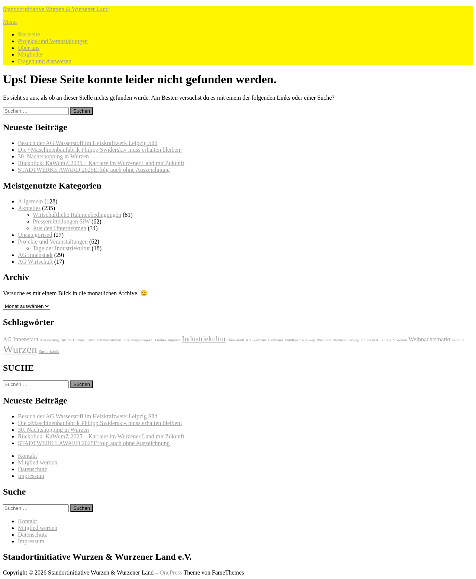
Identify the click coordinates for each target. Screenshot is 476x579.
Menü (10, 22)
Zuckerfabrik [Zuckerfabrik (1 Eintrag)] (49, 352)
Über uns (28, 48)
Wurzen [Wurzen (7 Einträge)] (20, 349)
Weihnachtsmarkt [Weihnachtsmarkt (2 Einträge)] (429, 339)
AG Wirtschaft (35, 261)
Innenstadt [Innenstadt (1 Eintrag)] (236, 340)
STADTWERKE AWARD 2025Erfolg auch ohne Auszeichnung (94, 170)
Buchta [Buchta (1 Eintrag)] (65, 340)
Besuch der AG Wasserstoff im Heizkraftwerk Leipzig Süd (87, 143)
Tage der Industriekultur (61, 248)
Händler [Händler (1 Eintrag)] (160, 340)
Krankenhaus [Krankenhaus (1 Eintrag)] (256, 340)
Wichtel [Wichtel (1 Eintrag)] (458, 340)
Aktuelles (29, 208)
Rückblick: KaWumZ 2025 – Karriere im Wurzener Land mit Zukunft (101, 163)
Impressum (31, 476)
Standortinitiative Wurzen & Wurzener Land (56, 9)
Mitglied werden (37, 462)
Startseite (29, 34)
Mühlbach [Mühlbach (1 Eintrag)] (292, 340)
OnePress (171, 572)
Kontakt (27, 456)
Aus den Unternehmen (59, 228)
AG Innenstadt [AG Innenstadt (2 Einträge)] (20, 339)
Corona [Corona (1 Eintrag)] (78, 340)
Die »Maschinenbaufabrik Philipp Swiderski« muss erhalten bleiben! (100, 150)
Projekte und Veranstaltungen (53, 41)
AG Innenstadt (35, 255)
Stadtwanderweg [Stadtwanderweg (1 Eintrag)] (346, 340)
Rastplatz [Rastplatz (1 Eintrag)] (323, 340)
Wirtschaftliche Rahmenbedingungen (77, 215)
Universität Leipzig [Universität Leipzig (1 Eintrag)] (376, 340)
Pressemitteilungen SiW (61, 221)
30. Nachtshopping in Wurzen (53, 156)
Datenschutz (32, 469)
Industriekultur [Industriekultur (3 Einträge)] (204, 339)
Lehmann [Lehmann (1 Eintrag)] (275, 340)
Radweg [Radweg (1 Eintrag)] (308, 340)
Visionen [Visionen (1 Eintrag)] (400, 340)
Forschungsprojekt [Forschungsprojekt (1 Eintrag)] (137, 340)
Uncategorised (35, 235)
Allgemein (30, 201)
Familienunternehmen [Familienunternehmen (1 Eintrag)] (103, 340)
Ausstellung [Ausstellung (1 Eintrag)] (49, 340)
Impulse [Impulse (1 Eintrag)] (174, 340)
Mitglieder (30, 54)
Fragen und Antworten (44, 61)
